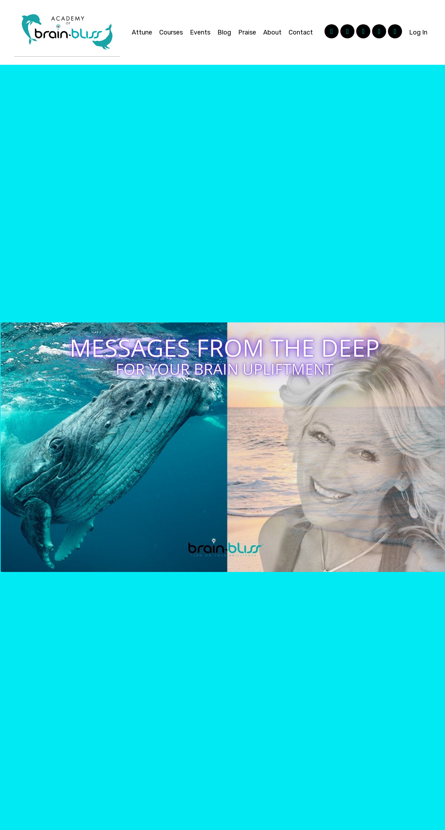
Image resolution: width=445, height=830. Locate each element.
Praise (247, 32)
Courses (171, 32)
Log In (418, 32)
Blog (224, 32)
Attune (142, 32)
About (272, 32)
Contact (301, 32)
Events (200, 32)
